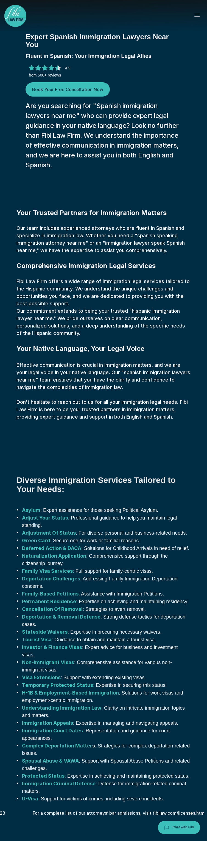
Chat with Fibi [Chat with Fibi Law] (179, 827)
